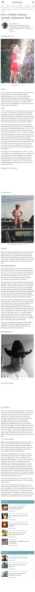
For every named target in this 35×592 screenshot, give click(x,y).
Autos (7, 5)
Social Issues (13, 539)
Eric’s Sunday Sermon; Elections (18, 558)
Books (13, 5)
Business (20, 5)
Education (27, 5)
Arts (2, 5)
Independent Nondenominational (18, 505)
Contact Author (12, 31)
